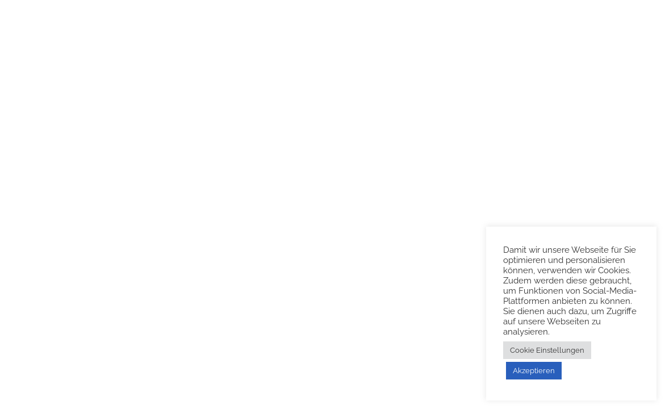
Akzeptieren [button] (534, 370)
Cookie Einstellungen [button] (547, 350)
